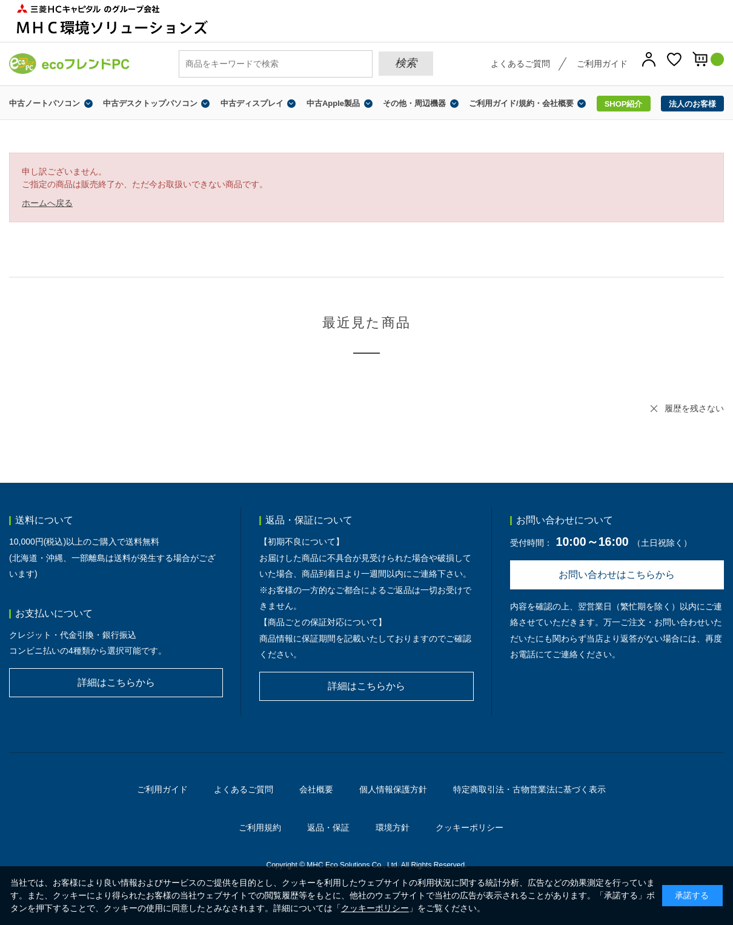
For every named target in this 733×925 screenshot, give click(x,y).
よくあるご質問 (520, 63)
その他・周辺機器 (414, 103)
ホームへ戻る (47, 203)
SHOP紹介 (624, 103)
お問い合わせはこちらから (617, 574)
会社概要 (316, 789)
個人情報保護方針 (393, 789)
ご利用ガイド (602, 63)
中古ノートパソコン (44, 103)
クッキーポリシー (469, 827)
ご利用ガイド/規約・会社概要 (521, 103)
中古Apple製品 (333, 103)
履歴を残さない (694, 408)
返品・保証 (328, 827)
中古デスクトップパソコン (150, 103)
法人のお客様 (692, 103)
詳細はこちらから (116, 682)
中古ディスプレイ (252, 103)
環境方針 (393, 827)
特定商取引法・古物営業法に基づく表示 (529, 789)
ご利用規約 (260, 827)
